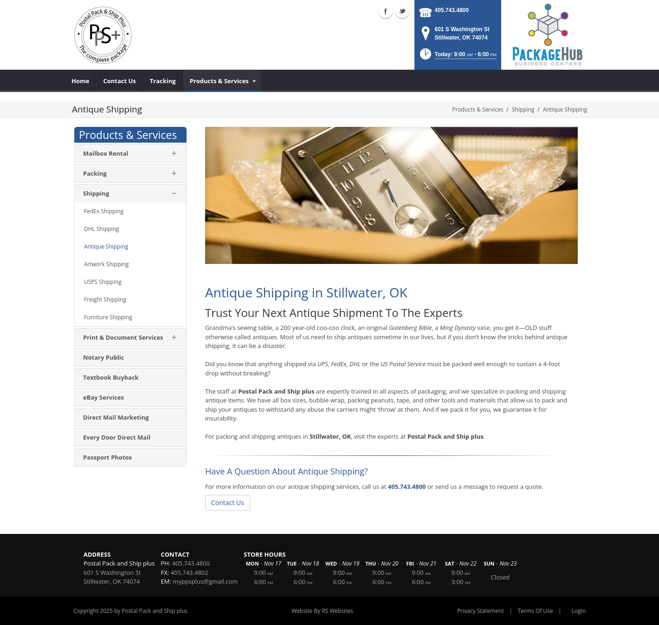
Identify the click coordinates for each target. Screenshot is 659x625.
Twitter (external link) (402, 11)
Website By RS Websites (322, 611)
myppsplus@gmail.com (205, 581)
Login (579, 611)
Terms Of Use (535, 611)
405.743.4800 (452, 10)
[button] (457, 57)
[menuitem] (80, 81)
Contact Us (227, 502)
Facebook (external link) (386, 11)
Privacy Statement (480, 611)
